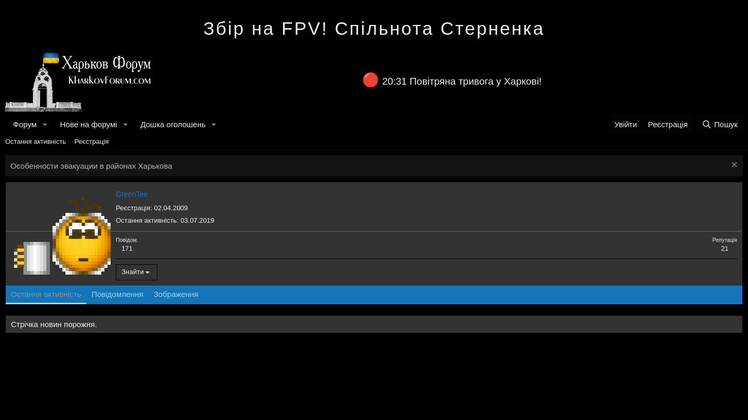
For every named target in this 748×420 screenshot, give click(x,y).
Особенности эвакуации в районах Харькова (91, 165)
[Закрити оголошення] (733, 165)
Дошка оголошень (172, 124)
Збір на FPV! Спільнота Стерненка (373, 28)
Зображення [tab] (176, 294)
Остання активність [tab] (46, 294)
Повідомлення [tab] (117, 294)
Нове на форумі (88, 124)
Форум (25, 124)
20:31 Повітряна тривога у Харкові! (462, 81)
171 (127, 248)
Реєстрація (91, 141)
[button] (44, 124)
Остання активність (35, 141)
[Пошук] (720, 124)
